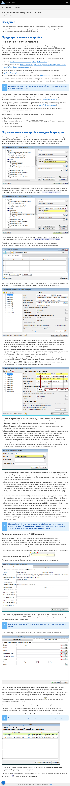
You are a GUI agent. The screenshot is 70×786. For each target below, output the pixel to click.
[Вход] (67, 2)
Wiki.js (50, 784)
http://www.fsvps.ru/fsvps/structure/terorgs (17, 73)
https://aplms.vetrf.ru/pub (47, 105)
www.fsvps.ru (44, 75)
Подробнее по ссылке (50, 99)
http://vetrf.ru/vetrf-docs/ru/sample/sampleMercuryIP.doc (28, 62)
